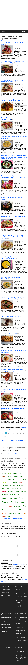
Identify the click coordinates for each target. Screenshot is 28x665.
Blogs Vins (18, 626)
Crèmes (14, 482)
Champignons (16, 479)
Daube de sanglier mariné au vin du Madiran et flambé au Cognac (12, 298)
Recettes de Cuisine (5, 586)
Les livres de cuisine (20, 621)
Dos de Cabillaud (20, 485)
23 (17, 433)
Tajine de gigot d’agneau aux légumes (13, 408)
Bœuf (3, 476)
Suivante (4, 436)
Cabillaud (15, 476)
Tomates (4, 516)
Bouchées (8, 476)
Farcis (3, 488)
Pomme (10, 506)
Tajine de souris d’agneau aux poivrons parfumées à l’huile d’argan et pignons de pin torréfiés (13, 177)
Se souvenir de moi (7, 560)
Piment (22, 498)
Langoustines (5, 494)
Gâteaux (4, 491)
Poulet (4, 510)
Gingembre (10, 491)
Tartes (24, 513)
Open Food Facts (20, 655)
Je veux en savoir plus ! (21, 593)
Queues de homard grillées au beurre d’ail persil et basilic (13, 81)
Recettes (3, 31)
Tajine (14, 513)
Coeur (8, 482)
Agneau (4, 473)
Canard (21, 476)
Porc (24, 506)
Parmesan (4, 498)
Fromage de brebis (16, 488)
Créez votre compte (18, 564)
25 (23, 433)
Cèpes (9, 479)
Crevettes (20, 482)
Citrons (4, 482)
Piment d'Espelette (10, 502)
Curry (13, 485)
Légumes (13, 494)
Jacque (17, 491)
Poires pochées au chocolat (10, 316)
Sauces (21, 510)
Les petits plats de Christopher (18, 47)
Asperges (9, 473)
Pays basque (12, 498)
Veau (14, 516)
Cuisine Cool (19, 636)
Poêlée (22, 502)
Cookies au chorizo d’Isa (9, 333)
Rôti (9, 510)
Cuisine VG (18, 630)
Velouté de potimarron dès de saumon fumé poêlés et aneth (13, 257)
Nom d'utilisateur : (5, 542)
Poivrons (4, 506)
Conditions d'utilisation (7, 598)
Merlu (19, 494)
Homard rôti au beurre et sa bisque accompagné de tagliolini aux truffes (12, 370)
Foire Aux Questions (6, 624)
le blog (17, 605)
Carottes (4, 479)
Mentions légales (6, 595)
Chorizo (23, 479)
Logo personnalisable (6, 627)
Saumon (4, 513)
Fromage (8, 488)
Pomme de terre (17, 506)
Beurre (20, 473)
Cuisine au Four (6, 485)
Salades (13, 510)
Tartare (19, 513)
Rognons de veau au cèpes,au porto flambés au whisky (12, 62)
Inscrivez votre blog (6, 617)
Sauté (10, 513)
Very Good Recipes (6, 649)
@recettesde (23, 605)
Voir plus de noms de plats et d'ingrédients (14, 518)
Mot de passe (4, 551)
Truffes (9, 516)
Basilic (15, 473)
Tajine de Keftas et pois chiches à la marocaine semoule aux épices (12, 99)
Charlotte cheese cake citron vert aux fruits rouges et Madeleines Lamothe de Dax (13, 42)
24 (20, 433)
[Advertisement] (14, 15)
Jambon (23, 491)
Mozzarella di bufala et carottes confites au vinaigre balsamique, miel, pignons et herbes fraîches (14, 157)
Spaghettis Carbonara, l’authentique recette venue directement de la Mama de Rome (13, 236)
